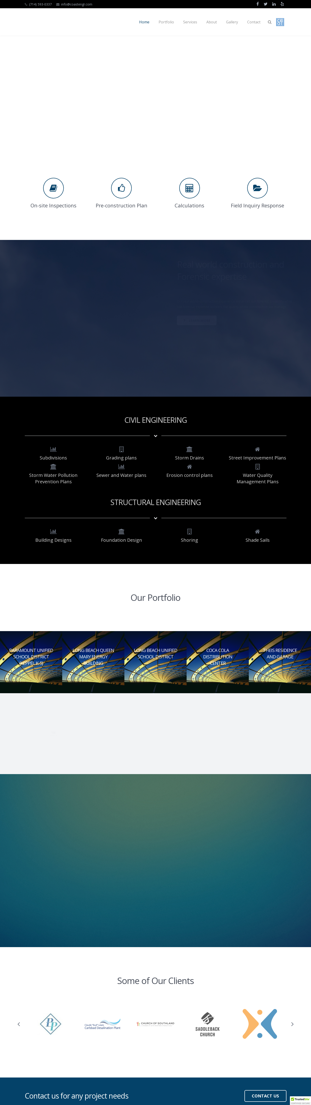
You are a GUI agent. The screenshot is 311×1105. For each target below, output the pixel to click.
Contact (126, 1062)
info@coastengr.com (76, 4)
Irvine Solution (85, 1096)
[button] (300, 1100)
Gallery (126, 1054)
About (125, 1047)
